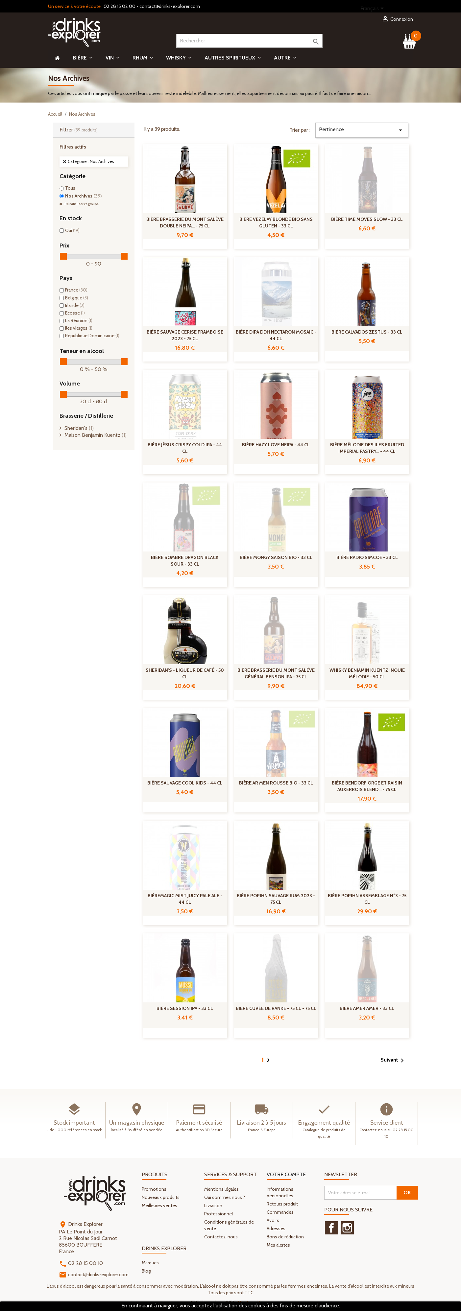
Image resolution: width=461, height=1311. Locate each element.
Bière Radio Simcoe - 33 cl (367, 557)
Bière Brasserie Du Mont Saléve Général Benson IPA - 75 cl (276, 673)
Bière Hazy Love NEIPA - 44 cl (276, 445)
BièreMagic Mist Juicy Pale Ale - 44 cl (185, 899)
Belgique (76, 298)
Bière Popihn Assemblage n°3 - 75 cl (367, 899)
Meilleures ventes (159, 1205)
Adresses (276, 1228)
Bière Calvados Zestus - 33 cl (366, 332)
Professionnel (218, 1214)
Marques (150, 1263)
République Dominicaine (92, 336)
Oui (72, 230)
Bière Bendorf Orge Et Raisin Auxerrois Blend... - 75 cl (367, 786)
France (76, 290)
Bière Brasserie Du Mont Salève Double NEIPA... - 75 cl (185, 222)
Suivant (393, 1061)
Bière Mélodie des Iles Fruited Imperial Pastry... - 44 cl (367, 448)
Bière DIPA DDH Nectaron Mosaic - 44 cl (276, 335)
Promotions (154, 1189)
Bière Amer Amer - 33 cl (367, 1008)
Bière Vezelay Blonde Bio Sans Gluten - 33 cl (276, 222)
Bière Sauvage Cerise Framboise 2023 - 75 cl (185, 335)
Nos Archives (83, 196)
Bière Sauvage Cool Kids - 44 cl (185, 783)
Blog (146, 1271)
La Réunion (78, 320)
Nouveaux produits (161, 1197)
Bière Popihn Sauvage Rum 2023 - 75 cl (276, 899)
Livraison (213, 1205)
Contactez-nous (221, 1237)
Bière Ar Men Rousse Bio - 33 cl (276, 783)
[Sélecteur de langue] (373, 9)
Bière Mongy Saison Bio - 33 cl (276, 557)
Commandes (280, 1212)
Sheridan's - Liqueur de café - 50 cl (185, 673)
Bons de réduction (285, 1237)
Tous (70, 188)
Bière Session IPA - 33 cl (185, 1008)
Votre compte (286, 1174)
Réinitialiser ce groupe (81, 204)
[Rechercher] (249, 41)
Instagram (347, 1227)
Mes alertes (278, 1245)
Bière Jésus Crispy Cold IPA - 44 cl (185, 448)
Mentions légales (221, 1189)
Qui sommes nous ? (224, 1197)
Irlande (75, 305)
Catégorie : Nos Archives (91, 161)
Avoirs (273, 1220)
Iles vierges (78, 328)
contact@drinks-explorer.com (169, 6)
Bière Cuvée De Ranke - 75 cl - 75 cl (276, 1008)
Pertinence (361, 130)
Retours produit (282, 1204)
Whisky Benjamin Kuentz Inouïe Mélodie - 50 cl (367, 673)
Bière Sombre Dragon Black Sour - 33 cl (185, 560)
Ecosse (75, 313)
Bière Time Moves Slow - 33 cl (367, 219)
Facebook (331, 1227)
